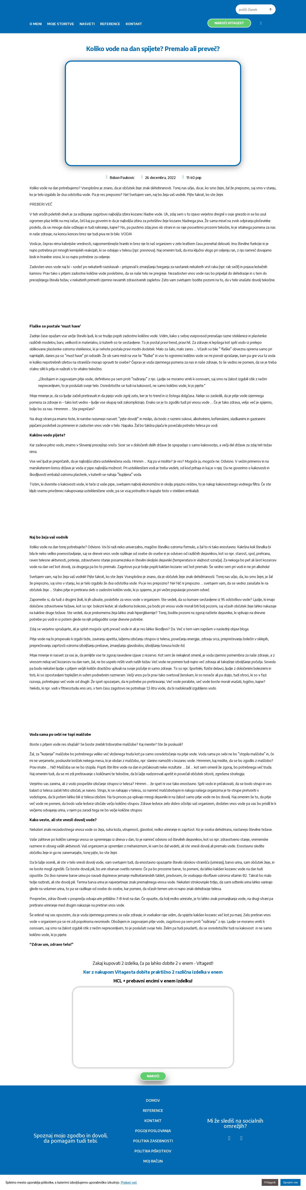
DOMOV (153, 1100)
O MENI (36, 24)
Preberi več (129, 1182)
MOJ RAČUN (153, 1161)
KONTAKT (134, 24)
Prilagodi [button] (270, 1182)
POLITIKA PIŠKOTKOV (152, 1151)
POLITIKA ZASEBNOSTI (153, 1141)
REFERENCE (110, 24)
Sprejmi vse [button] (290, 1182)
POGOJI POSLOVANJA (153, 1131)
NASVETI (87, 24)
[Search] (271, 9)
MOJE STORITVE (60, 24)
